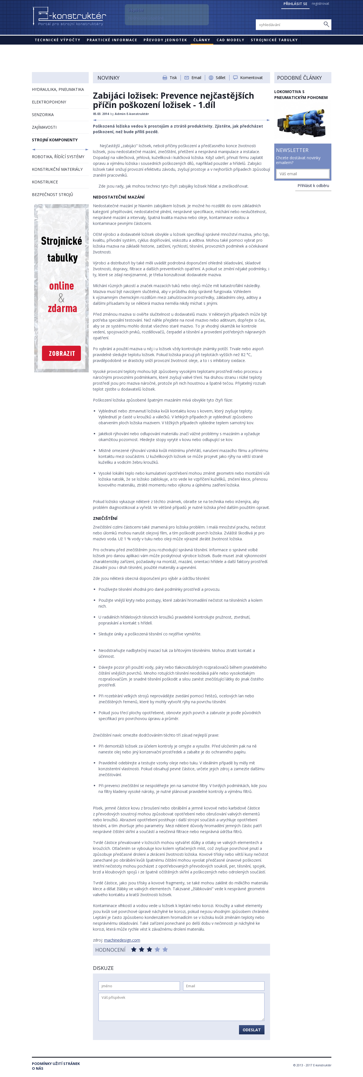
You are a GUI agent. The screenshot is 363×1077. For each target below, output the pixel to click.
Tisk (173, 77)
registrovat (320, 3)
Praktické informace (112, 40)
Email (196, 77)
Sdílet (221, 77)
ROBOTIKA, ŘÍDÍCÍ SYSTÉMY (58, 156)
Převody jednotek (165, 40)
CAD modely (231, 40)
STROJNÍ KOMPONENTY (55, 139)
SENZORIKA (43, 114)
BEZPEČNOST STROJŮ (52, 194)
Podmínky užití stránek (56, 1064)
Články (201, 40)
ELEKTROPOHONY (49, 102)
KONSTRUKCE (45, 182)
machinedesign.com (122, 940)
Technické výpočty (58, 40)
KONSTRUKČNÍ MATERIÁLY (57, 169)
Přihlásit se (295, 3)
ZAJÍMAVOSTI (44, 127)
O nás (37, 1068)
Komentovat (251, 77)
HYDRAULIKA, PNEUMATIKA (58, 89)
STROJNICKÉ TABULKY (274, 40)
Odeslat (252, 1029)
